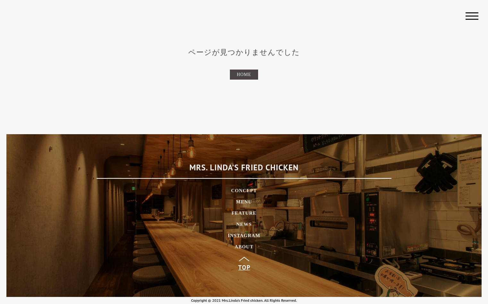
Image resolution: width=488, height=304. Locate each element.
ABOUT (244, 247)
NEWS (244, 225)
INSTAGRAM (244, 236)
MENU (244, 202)
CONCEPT (244, 191)
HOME (244, 75)
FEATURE (244, 214)
